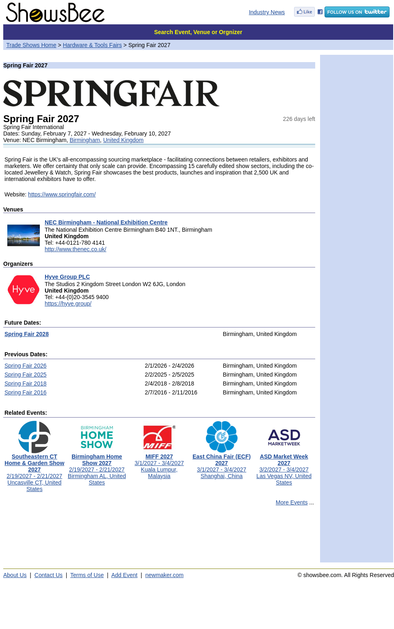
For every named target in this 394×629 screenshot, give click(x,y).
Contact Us (49, 575)
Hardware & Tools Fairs (92, 45)
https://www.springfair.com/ (62, 194)
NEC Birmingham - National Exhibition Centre (106, 222)
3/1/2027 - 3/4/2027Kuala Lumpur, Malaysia (159, 463)
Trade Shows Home (31, 45)
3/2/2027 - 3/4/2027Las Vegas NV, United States (284, 467)
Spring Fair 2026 (25, 365)
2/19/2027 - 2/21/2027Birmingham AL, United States (97, 467)
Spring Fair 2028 (26, 334)
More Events (292, 502)
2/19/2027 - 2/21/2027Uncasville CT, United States (34, 470)
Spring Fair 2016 (25, 392)
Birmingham (84, 140)
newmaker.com (164, 575)
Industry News (267, 12)
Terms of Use (87, 575)
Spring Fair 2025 (25, 374)
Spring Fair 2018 (25, 383)
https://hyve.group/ (68, 303)
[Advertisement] (159, 537)
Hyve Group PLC (67, 277)
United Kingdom (123, 140)
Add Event (124, 575)
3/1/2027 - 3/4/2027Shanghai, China (222, 463)
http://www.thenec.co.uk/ (75, 249)
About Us (15, 575)
